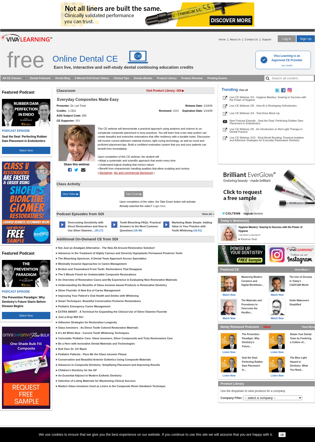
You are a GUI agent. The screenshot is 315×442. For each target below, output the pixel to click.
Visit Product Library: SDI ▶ (165, 90)
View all (243, 90)
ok (282, 434)
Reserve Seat (249, 239)
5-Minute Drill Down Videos (92, 78)
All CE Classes (12, 78)
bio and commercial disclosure (133, 173)
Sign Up (305, 39)
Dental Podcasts (40, 78)
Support (266, 39)
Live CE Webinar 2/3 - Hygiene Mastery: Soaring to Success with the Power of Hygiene (268, 98)
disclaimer (105, 173)
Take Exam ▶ (134, 193)
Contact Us (251, 39)
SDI (77, 120)
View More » (302, 269)
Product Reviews (192, 78)
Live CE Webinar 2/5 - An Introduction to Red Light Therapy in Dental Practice (266, 130)
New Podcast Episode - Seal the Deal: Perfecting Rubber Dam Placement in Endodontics (266, 122)
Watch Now (26, 150)
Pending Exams (217, 78)
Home (222, 39)
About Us (235, 39)
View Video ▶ (70, 193)
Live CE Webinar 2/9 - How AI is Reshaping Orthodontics (263, 105)
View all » (208, 214)
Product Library (167, 78)
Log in (286, 39)
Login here (159, 206)
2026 (176, 110)
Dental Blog (62, 78)
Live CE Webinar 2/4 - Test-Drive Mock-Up (255, 113)
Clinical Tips (121, 78)
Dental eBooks (143, 78)
